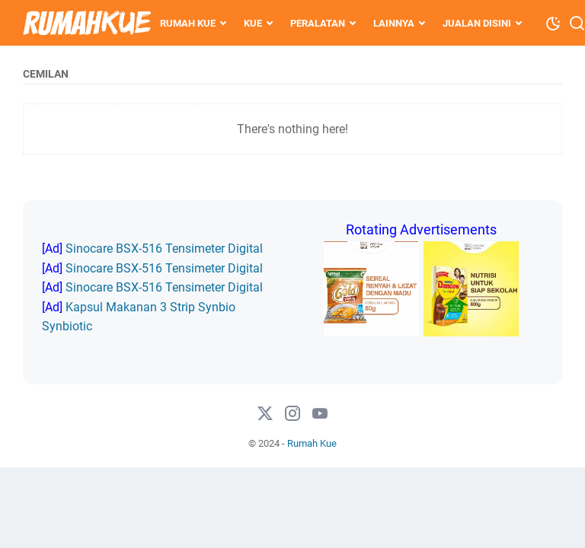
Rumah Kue (188, 23)
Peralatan (317, 23)
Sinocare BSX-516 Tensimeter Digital (164, 248)
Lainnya (393, 23)
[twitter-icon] (265, 414)
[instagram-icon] (292, 414)
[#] (319, 414)
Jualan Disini (477, 23)
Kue (253, 23)
